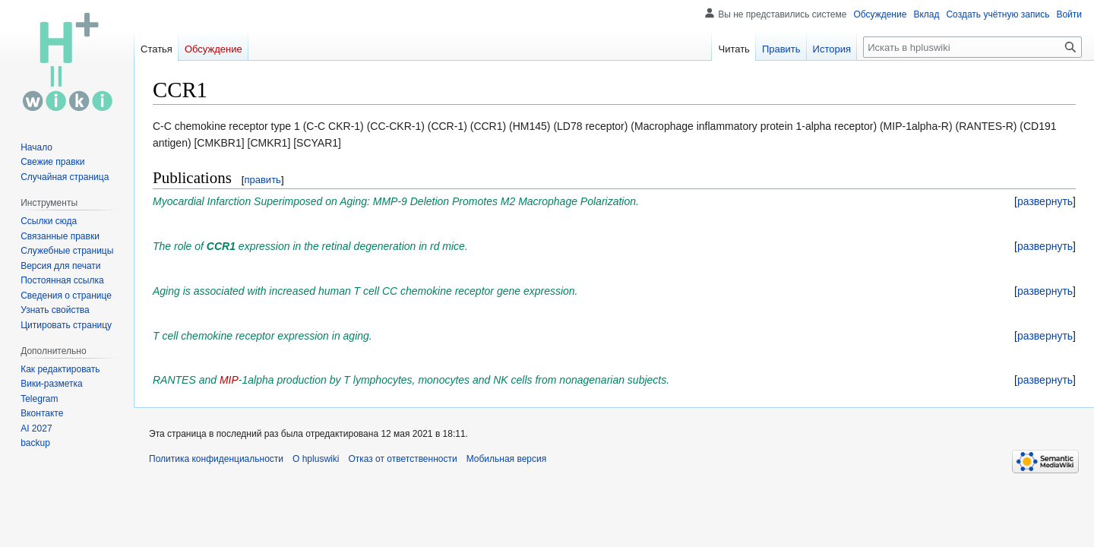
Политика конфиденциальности (216, 459)
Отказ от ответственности (402, 459)
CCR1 (221, 246)
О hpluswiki (315, 459)
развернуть (1045, 201)
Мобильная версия (506, 459)
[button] (1045, 201)
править (262, 179)
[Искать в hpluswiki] (972, 47)
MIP (229, 380)
